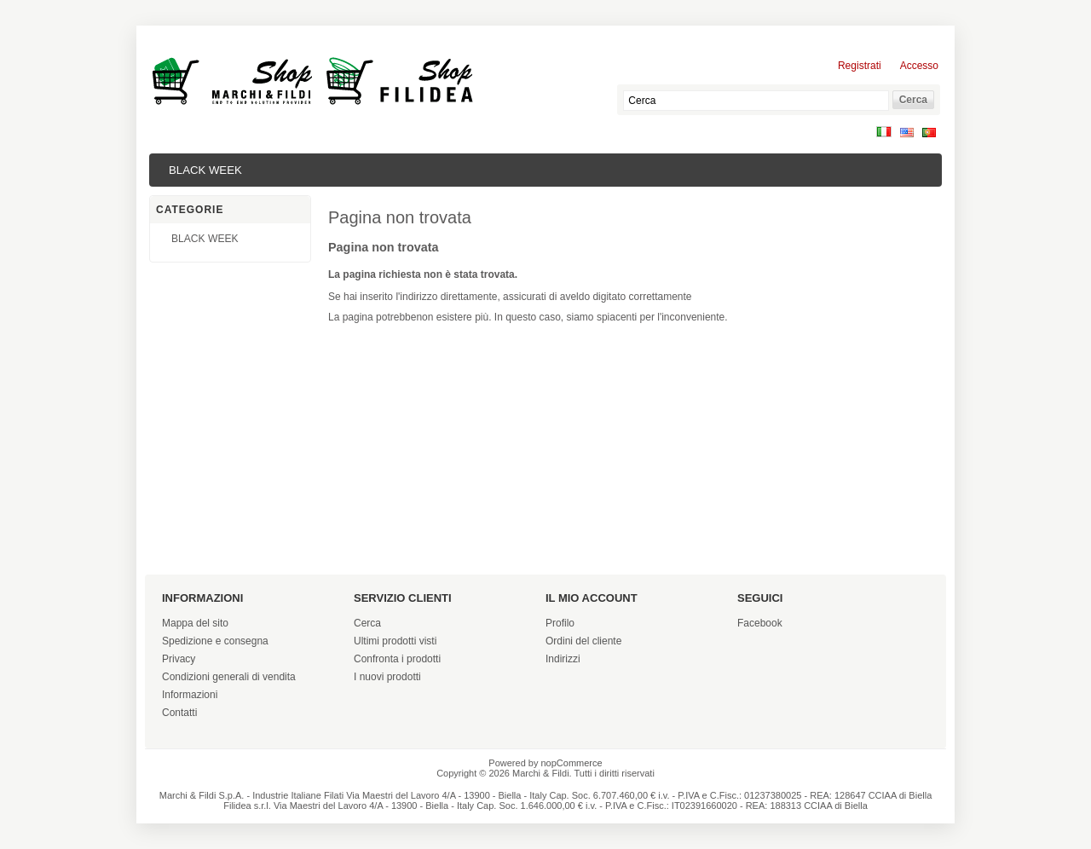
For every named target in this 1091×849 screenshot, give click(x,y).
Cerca (367, 623)
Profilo (560, 623)
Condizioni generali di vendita (229, 677)
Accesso (919, 66)
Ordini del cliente (583, 641)
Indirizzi (563, 659)
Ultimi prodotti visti (395, 641)
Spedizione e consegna (215, 641)
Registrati (859, 66)
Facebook (759, 623)
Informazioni (189, 695)
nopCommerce (572, 763)
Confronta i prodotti (397, 659)
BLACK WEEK (205, 170)
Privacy (178, 659)
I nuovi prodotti (387, 677)
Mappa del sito (195, 623)
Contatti (179, 713)
